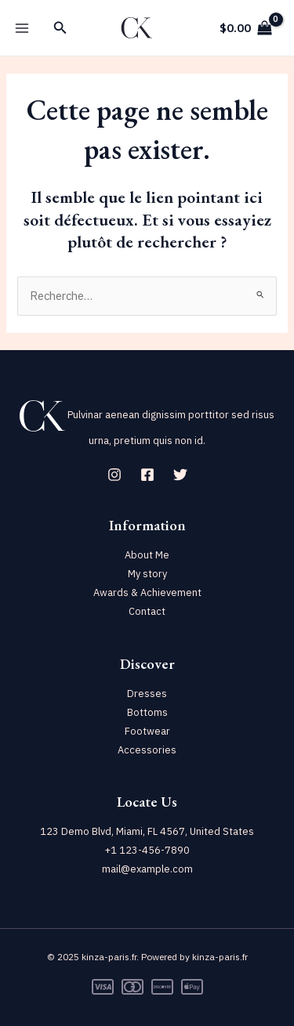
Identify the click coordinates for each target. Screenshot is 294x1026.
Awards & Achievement (147, 592)
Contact (147, 611)
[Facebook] (147, 475)
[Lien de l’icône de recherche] (60, 28)
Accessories (147, 750)
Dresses (147, 693)
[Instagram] (114, 475)
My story (147, 573)
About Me (147, 555)
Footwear (147, 731)
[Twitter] (180, 475)
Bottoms (147, 712)
